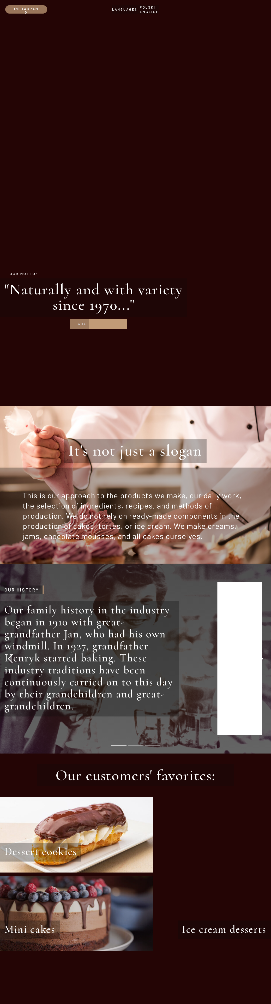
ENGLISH (149, 12)
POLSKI (147, 7)
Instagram (26, 10)
